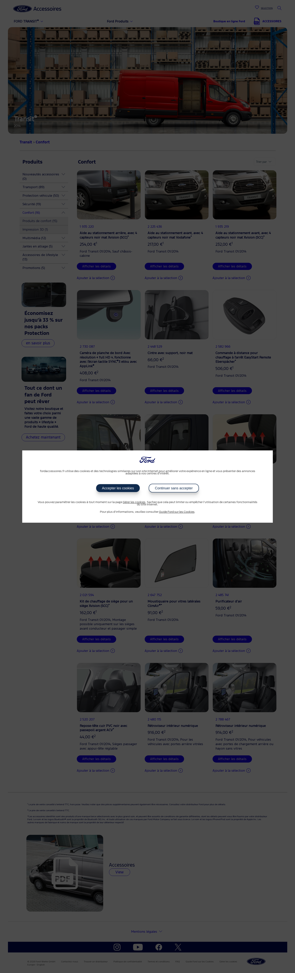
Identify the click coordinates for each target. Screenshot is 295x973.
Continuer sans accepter (174, 488)
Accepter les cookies (118, 488)
